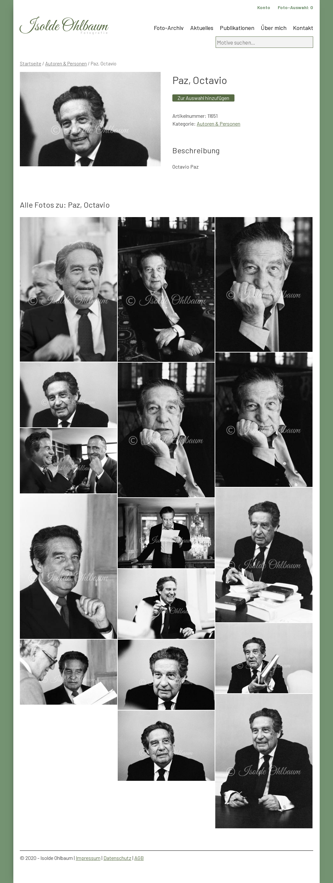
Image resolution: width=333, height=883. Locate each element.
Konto (263, 7)
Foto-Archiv (169, 27)
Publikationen (237, 27)
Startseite (30, 63)
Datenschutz (117, 858)
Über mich (273, 27)
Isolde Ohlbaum (64, 26)
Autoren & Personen (66, 63)
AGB (139, 858)
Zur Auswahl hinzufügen (203, 98)
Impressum (88, 858)
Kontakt (303, 27)
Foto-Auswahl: (295, 7)
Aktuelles (201, 27)
